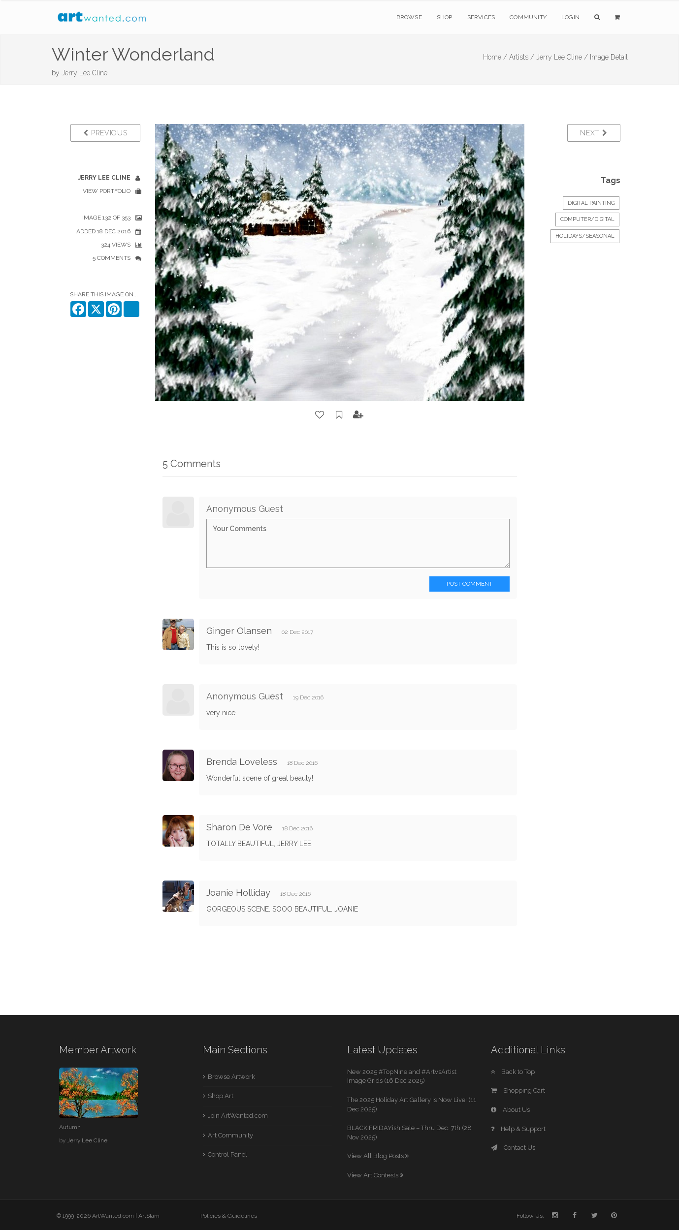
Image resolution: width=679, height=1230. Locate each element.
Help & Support (518, 1129)
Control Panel (227, 1154)
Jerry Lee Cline (84, 73)
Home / (495, 57)
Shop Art (220, 1096)
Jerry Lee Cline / (562, 57)
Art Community (230, 1135)
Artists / (521, 57)
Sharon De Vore (239, 827)
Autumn (70, 1127)
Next (593, 133)
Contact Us (513, 1147)
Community (528, 17)
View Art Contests (375, 1175)
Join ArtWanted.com (238, 1115)
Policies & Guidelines (228, 1215)
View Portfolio (106, 191)
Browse (409, 17)
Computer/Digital (587, 219)
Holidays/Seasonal (584, 236)
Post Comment (469, 583)
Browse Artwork (231, 1076)
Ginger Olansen (239, 631)
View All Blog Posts (378, 1156)
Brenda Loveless (241, 762)
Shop (445, 17)
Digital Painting (591, 203)
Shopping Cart (518, 1090)
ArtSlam (149, 1215)
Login (570, 17)
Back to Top (513, 1071)
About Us (510, 1109)
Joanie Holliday (238, 892)
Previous (105, 133)
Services (481, 17)
